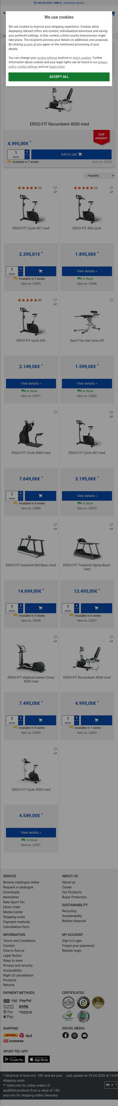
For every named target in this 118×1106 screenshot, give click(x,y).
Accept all (58, 77)
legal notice (57, 67)
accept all (29, 44)
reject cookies (82, 58)
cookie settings (47, 58)
